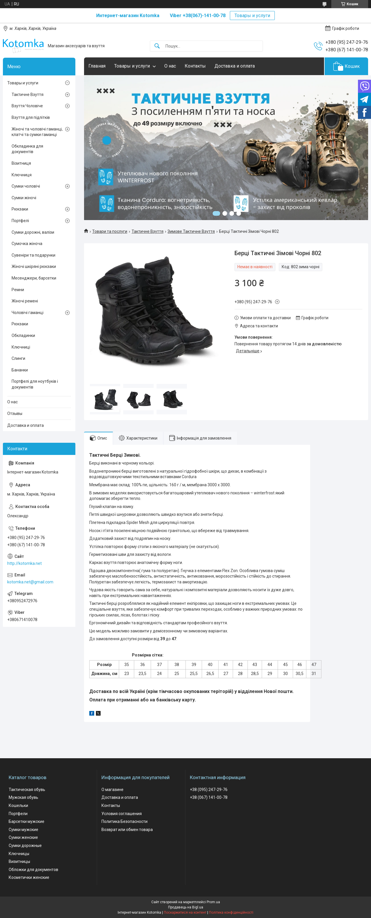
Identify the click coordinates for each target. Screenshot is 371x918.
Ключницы (19, 853)
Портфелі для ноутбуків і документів (35, 384)
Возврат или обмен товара (127, 829)
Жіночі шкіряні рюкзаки (34, 266)
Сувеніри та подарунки (33, 255)
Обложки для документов (33, 869)
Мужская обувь (23, 797)
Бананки (20, 370)
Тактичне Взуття (147, 231)
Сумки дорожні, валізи (33, 232)
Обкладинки (23, 335)
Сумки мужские (23, 829)
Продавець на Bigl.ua (185, 907)
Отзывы (14, 413)
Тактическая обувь (27, 789)
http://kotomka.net (24, 563)
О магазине (112, 789)
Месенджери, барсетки (34, 278)
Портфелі (20, 220)
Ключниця (22, 175)
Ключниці (21, 347)
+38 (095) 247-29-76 (209, 789)
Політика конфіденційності (231, 912)
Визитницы (19, 861)
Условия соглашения (121, 813)
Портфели (18, 813)
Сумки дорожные (25, 845)
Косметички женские (29, 877)
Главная (97, 66)
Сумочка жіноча (27, 243)
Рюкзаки (20, 209)
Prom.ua (213, 902)
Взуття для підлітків (31, 117)
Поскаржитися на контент (185, 912)
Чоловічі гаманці (27, 312)
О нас (170, 66)
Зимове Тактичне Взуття (191, 231)
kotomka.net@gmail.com (30, 582)
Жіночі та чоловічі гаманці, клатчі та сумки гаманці (37, 132)
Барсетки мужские (26, 821)
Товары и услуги (252, 15)
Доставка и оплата (234, 66)
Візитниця (21, 163)
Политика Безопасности (124, 821)
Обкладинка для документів (27, 149)
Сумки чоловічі (26, 186)
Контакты (195, 66)
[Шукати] (157, 46)
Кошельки (18, 805)
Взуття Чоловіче (27, 106)
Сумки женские (23, 837)
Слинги (18, 358)
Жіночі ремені (25, 301)
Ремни (18, 289)
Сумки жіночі (24, 197)
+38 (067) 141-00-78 (209, 797)
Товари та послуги (109, 231)
